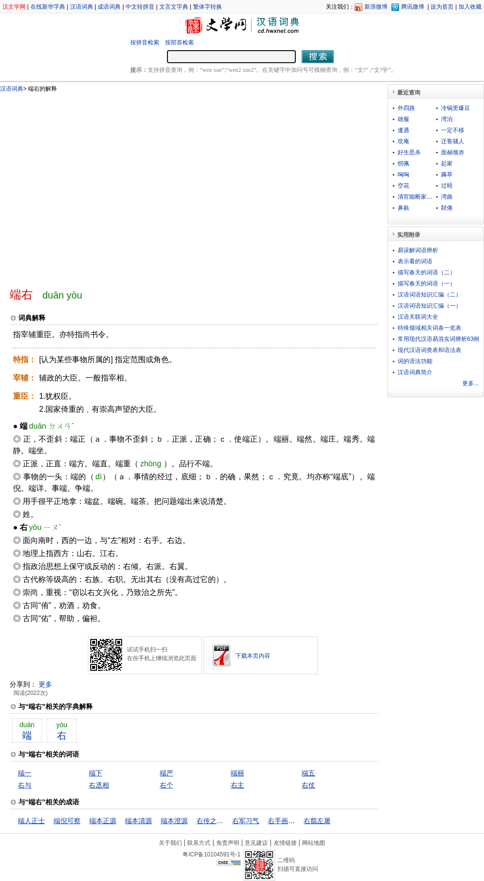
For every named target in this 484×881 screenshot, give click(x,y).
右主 (237, 785)
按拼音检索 (144, 42)
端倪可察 (67, 821)
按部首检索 (179, 42)
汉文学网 (14, 6)
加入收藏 (470, 6)
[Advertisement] (90, 185)
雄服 (403, 119)
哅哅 (403, 174)
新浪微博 (375, 6)
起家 (447, 163)
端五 (308, 773)
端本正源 (102, 821)
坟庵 (403, 141)
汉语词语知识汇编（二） (429, 294)
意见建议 (256, 843)
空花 (403, 185)
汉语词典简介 (415, 372)
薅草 (447, 174)
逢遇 (403, 130)
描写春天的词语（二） (427, 272)
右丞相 (99, 785)
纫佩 (403, 163)
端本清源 (138, 821)
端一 (24, 773)
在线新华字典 (47, 6)
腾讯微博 (412, 6)
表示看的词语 (415, 261)
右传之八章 (213, 821)
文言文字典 (173, 6)
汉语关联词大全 (418, 316)
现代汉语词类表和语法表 (429, 350)
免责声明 (227, 843)
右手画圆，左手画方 (298, 821)
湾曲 (447, 196)
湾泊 (447, 119)
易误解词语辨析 (418, 250)
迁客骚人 (452, 141)
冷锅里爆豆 (455, 108)
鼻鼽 (403, 207)
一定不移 (452, 130)
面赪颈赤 (452, 152)
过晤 (447, 185)
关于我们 (170, 843)
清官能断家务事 (418, 196)
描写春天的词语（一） (427, 283)
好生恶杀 (409, 152)
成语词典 (109, 6)
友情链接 (285, 843)
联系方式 (198, 843)
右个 (166, 785)
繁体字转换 (207, 6)
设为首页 (442, 6)
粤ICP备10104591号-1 (211, 854)
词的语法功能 (415, 361)
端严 (166, 773)
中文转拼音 (139, 6)
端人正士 (31, 821)
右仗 (308, 785)
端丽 (237, 773)
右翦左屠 (317, 821)
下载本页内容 (252, 655)
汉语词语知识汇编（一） (429, 305)
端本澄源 (174, 821)
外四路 (406, 108)
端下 (95, 773)
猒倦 (447, 207)
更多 (45, 684)
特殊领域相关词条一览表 (429, 328)
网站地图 (313, 843)
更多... (470, 383)
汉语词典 (81, 6)
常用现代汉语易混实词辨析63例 (438, 339)
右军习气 (245, 821)
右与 (24, 785)
